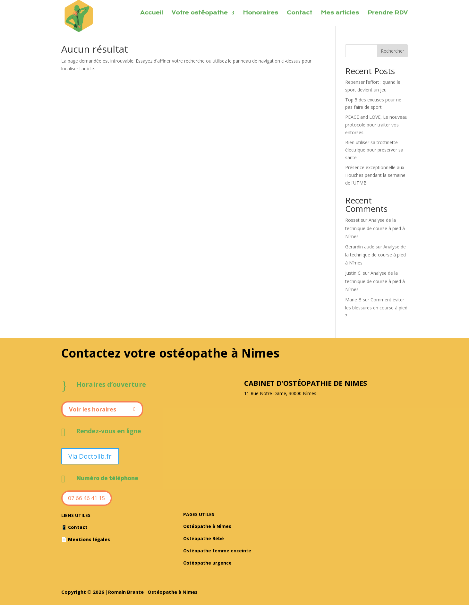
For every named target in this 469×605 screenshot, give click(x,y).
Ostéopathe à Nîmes (207, 526)
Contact (299, 13)
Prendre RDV (388, 13)
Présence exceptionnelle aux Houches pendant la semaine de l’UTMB (375, 175)
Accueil (151, 13)
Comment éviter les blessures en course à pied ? (376, 308)
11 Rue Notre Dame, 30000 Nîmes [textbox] (280, 393)
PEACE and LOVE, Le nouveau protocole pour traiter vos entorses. (376, 124)
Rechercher (392, 51)
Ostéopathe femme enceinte (217, 550)
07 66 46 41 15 (86, 497)
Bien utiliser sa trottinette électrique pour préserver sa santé (374, 150)
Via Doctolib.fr (89, 456)
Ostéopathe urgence (207, 562)
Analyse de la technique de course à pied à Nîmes (375, 228)
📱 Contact (74, 527)
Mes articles (340, 13)
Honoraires (260, 13)
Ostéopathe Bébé (203, 538)
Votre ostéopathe (200, 13)
